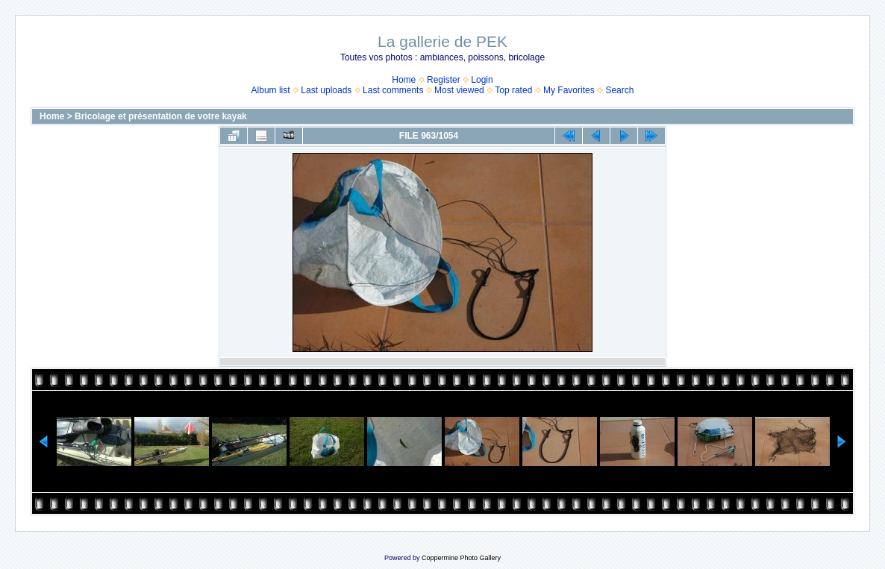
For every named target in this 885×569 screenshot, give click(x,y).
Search (619, 90)
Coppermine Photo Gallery (461, 558)
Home (404, 80)
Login (481, 80)
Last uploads (326, 90)
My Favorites (569, 90)
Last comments (393, 90)
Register (443, 80)
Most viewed (459, 90)
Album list (270, 90)
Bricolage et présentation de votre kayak (161, 116)
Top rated (513, 90)
